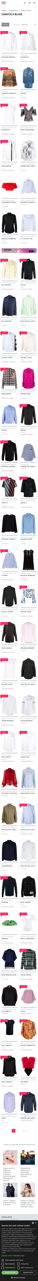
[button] (19, 1256)
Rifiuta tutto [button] (28, 1272)
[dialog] (19, 1250)
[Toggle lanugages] (24, 3)
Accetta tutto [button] (10, 1272)
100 (23, 1131)
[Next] (28, 1131)
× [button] (35, 1222)
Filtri (5, 24)
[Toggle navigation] (34, 2)
